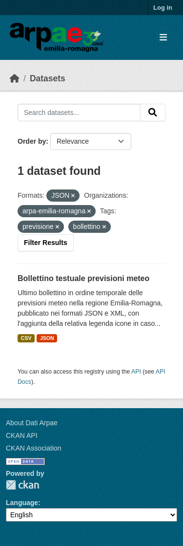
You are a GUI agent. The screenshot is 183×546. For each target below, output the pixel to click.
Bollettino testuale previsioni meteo (83, 278)
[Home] (15, 78)
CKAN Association (33, 448)
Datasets (47, 78)
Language (22, 503)
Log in (162, 7)
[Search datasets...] (79, 112)
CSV (26, 338)
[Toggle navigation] (163, 38)
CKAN (22, 485)
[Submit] (152, 112)
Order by (32, 141)
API (136, 371)
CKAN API (22, 435)
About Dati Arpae (32, 423)
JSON (47, 338)
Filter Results (45, 242)
